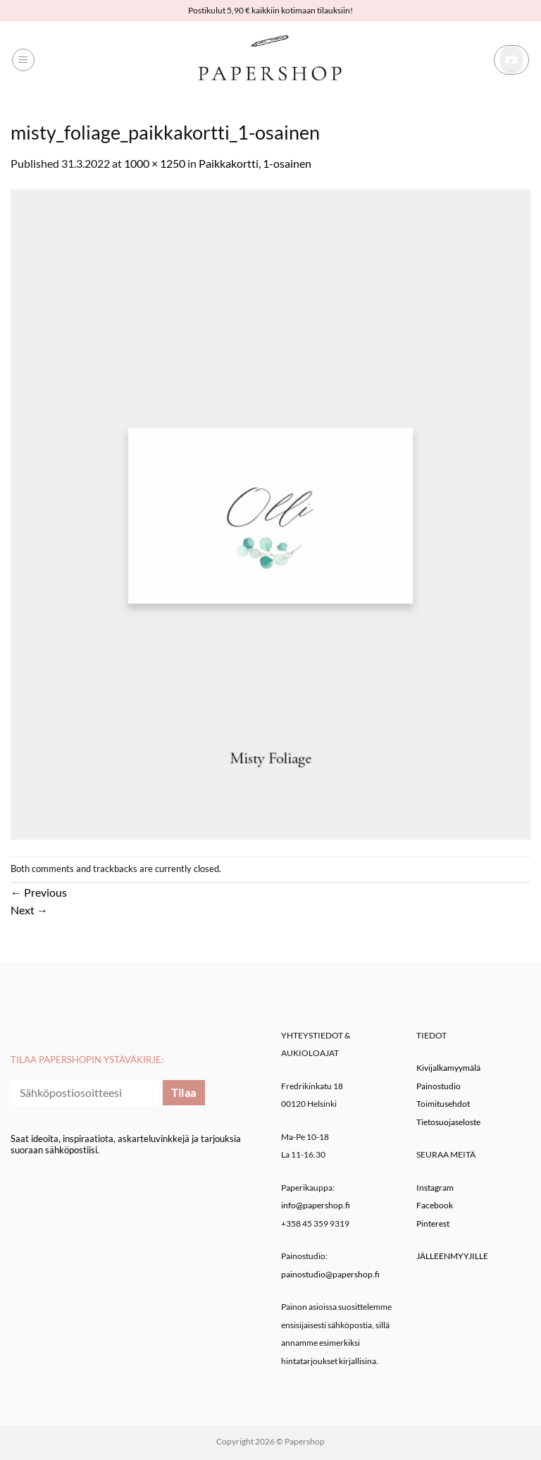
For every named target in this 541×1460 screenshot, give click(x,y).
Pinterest (432, 1223)
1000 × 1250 (154, 163)
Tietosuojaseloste (448, 1122)
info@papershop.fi (315, 1205)
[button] (23, 60)
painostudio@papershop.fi (330, 1274)
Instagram (435, 1187)
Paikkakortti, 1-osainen (255, 163)
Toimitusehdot (443, 1103)
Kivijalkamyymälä (448, 1067)
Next (29, 909)
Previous (39, 892)
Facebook (434, 1205)
